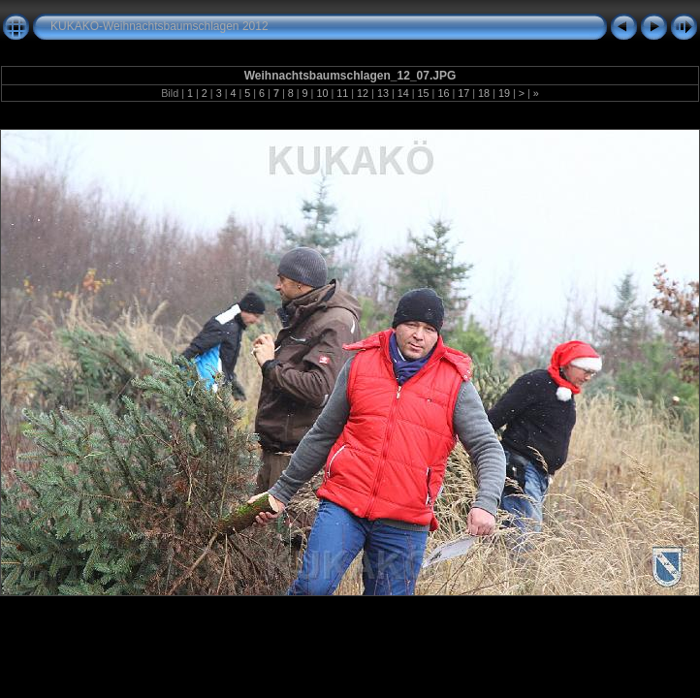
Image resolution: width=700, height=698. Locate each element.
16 (443, 93)
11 (342, 93)
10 (322, 93)
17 (463, 93)
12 (362, 93)
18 (484, 93)
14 (403, 93)
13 (383, 93)
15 (424, 93)
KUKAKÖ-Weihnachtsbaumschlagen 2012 (159, 26)
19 (504, 93)
